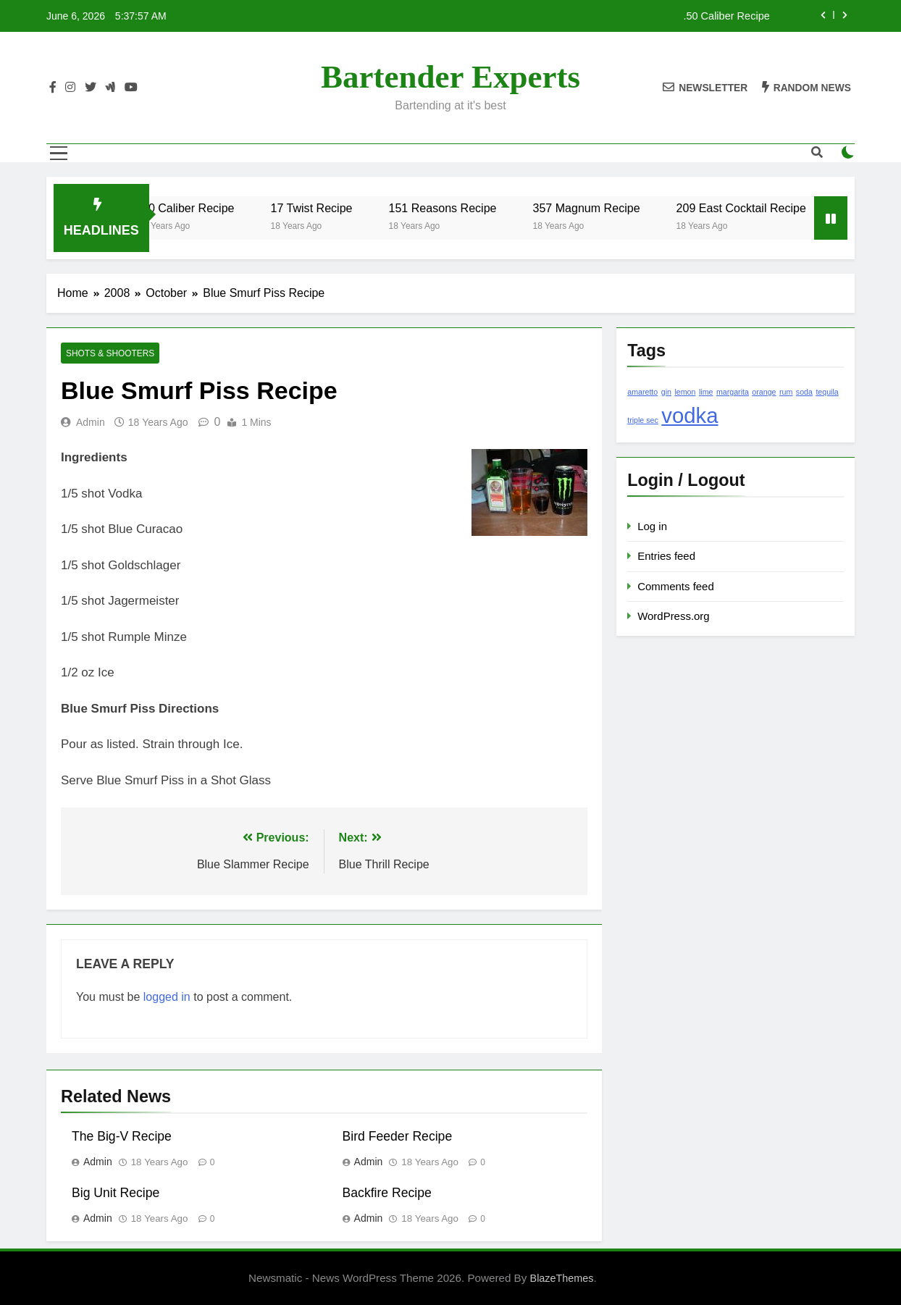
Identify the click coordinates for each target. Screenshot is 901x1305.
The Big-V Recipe (122, 1136)
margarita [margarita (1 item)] (732, 391)
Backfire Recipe (387, 1193)
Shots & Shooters (110, 353)
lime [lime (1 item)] (706, 391)
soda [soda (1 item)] (804, 391)
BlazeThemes (562, 1278)
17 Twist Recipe (327, 207)
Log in (652, 526)
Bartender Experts (450, 77)
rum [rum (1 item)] (785, 391)
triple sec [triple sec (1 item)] (642, 420)
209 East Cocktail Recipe (757, 207)
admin (90, 422)
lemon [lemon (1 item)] (684, 391)
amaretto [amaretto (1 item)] (642, 391)
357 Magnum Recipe (601, 207)
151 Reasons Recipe (458, 207)
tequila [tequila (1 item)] (827, 391)
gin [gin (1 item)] (666, 391)
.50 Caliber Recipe (726, 16)
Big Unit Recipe (115, 1193)
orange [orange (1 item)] (764, 391)
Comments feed (675, 586)
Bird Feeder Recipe (398, 1136)
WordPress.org (673, 616)
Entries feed (666, 556)
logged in (166, 997)
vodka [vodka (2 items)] (689, 415)
